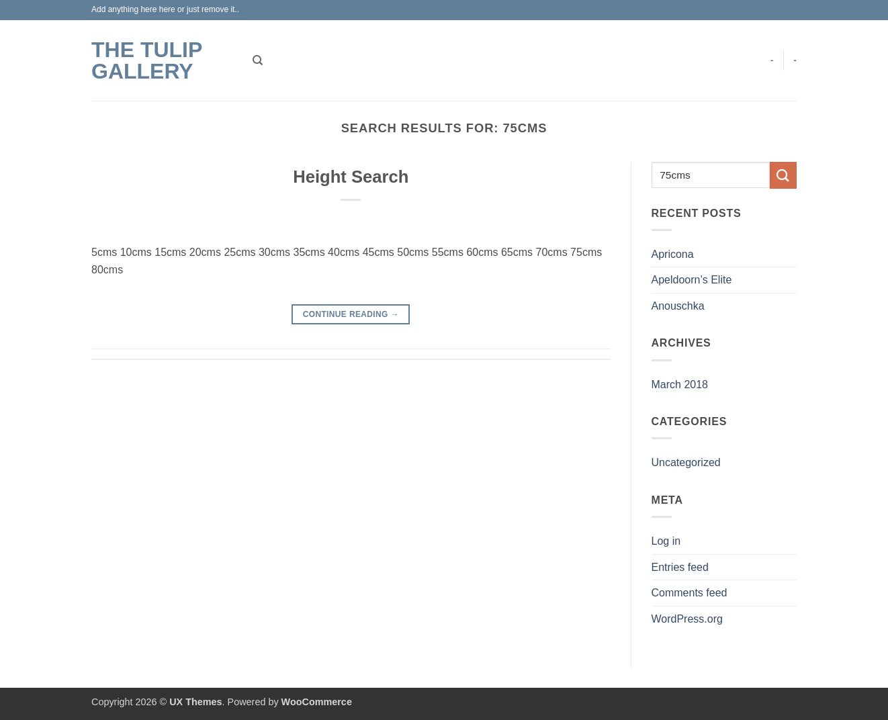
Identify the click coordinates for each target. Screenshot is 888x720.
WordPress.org (687, 619)
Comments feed (689, 592)
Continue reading (351, 314)
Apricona (673, 254)
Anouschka (678, 306)
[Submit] (783, 175)
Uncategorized (686, 462)
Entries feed (680, 567)
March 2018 (680, 384)
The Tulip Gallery (146, 60)
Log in (666, 541)
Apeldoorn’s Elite (692, 279)
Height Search (350, 176)
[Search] (258, 60)
